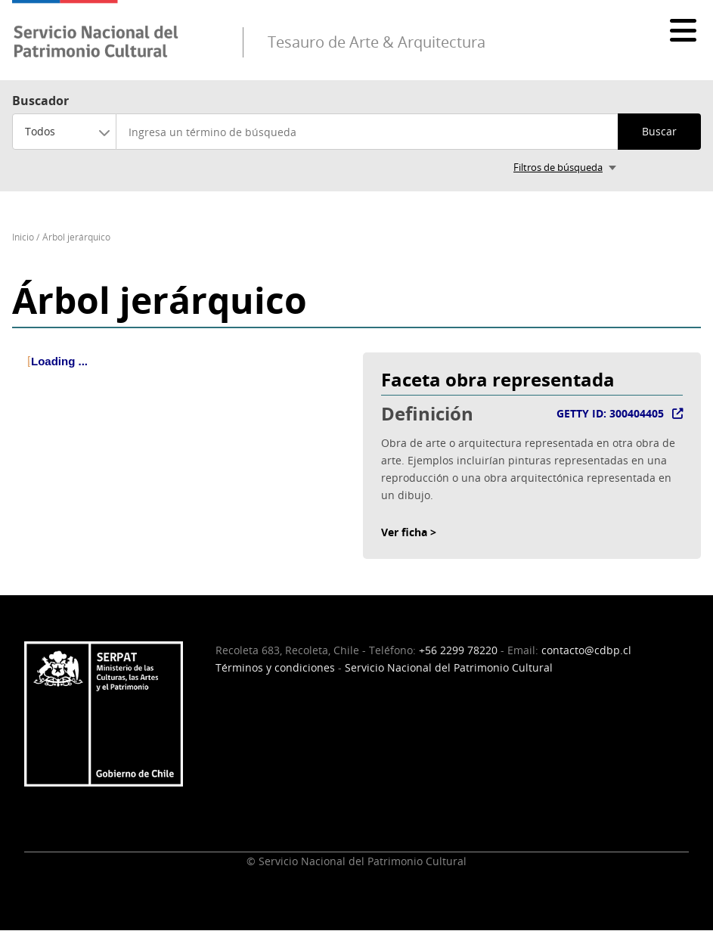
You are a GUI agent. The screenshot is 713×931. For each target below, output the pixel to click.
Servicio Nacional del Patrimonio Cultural (449, 667)
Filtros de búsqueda (558, 167)
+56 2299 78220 (458, 650)
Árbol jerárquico (76, 237)
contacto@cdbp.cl (586, 650)
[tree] (181, 373)
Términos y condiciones (275, 667)
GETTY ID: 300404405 (610, 413)
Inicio (23, 237)
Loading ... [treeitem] (59, 361)
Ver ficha (404, 532)
